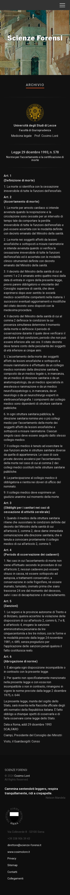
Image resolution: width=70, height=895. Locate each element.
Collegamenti (15, 878)
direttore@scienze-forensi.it (24, 845)
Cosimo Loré (22, 775)
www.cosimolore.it (18, 852)
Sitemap (12, 865)
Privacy (11, 858)
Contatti (12, 872)
